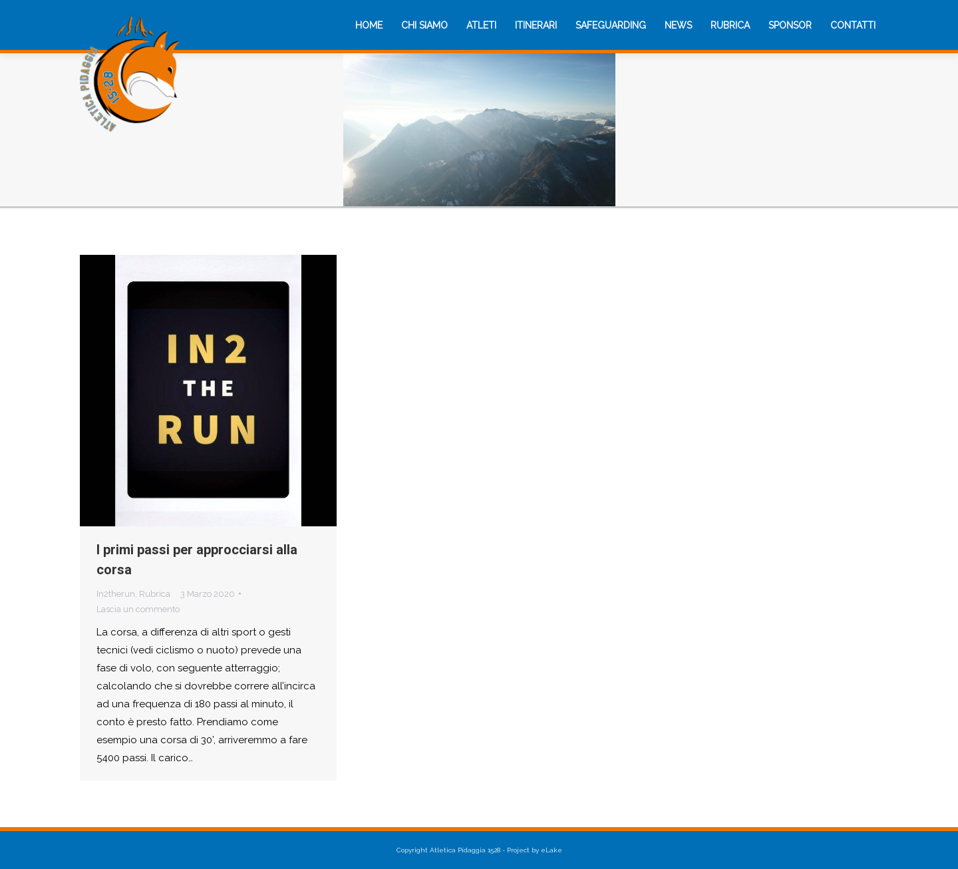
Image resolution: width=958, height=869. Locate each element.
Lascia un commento (138, 609)
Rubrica (154, 594)
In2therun (115, 594)
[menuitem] (369, 25)
